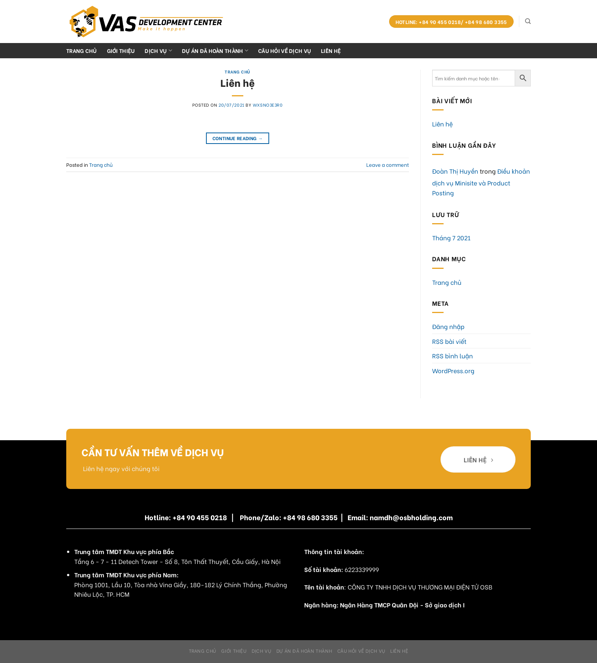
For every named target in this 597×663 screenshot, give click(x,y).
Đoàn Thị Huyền (455, 170)
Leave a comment (387, 164)
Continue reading (237, 138)
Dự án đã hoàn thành (215, 50)
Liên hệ (331, 50)
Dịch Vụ (158, 50)
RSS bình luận (452, 355)
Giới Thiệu (121, 50)
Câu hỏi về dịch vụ (284, 50)
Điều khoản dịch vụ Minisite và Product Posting (481, 181)
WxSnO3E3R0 (268, 105)
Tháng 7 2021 (451, 237)
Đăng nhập (448, 326)
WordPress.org (453, 370)
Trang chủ (81, 50)
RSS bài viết (449, 341)
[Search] (528, 21)
